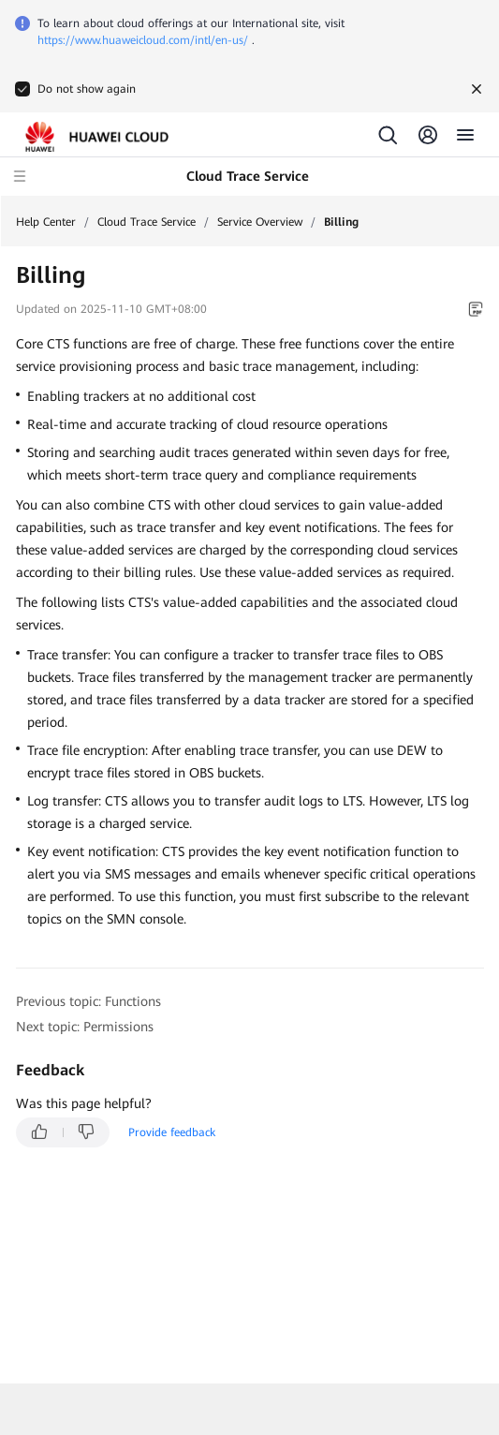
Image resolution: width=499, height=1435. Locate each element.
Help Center (46, 222)
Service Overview (259, 222)
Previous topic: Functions (88, 1001)
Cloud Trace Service (146, 222)
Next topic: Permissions (85, 1026)
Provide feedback (171, 1132)
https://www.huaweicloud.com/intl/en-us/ (142, 40)
